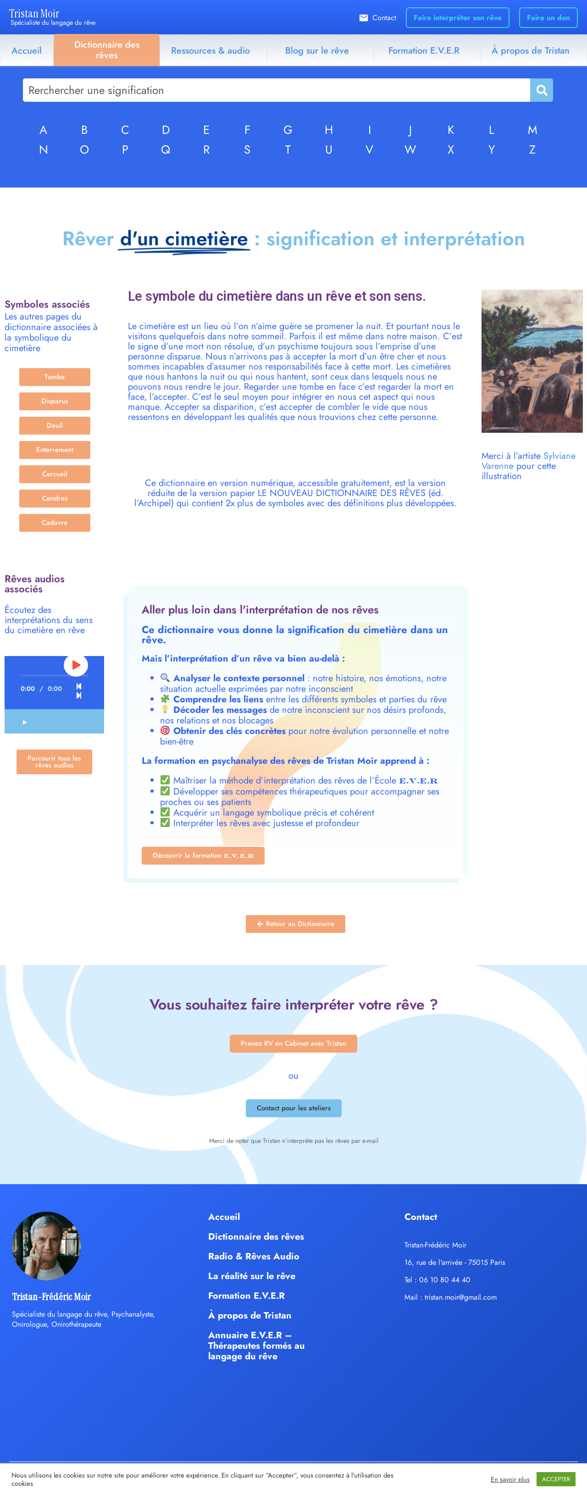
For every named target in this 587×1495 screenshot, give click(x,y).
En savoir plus (510, 1479)
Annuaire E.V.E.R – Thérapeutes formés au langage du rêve (256, 1346)
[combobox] (276, 90)
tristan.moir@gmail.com (461, 1297)
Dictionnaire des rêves (106, 50)
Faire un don (548, 17)
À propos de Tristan (250, 1315)
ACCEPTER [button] (556, 1479)
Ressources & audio (210, 50)
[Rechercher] (541, 90)
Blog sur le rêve (317, 50)
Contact (384, 17)
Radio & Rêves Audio (253, 1256)
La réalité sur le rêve (251, 1276)
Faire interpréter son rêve (458, 17)
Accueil (26, 50)
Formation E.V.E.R (424, 50)
